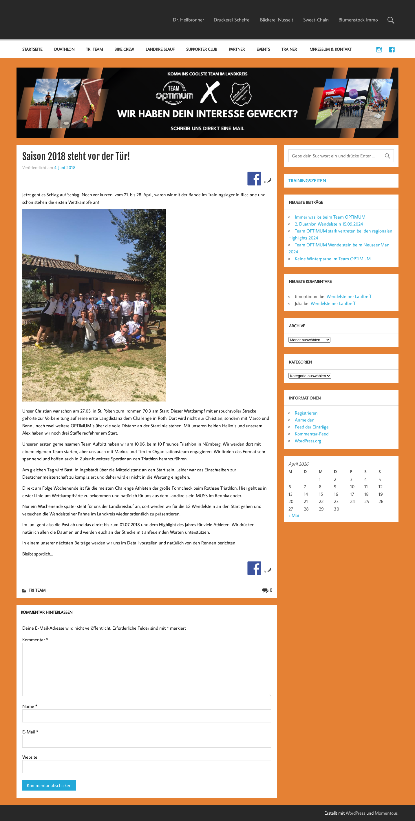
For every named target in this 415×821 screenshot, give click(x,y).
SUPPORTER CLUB (201, 49)
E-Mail (30, 731)
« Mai (293, 515)
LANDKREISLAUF (160, 49)
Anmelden (305, 420)
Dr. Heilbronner (188, 20)
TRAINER (289, 49)
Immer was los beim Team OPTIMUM (330, 217)
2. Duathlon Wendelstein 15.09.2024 (329, 224)
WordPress (355, 813)
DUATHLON (64, 49)
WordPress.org (308, 441)
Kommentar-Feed (311, 434)
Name (29, 706)
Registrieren (306, 413)
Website (29, 757)
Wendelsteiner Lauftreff (349, 296)
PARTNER (237, 49)
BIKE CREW (124, 49)
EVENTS (263, 49)
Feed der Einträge (312, 427)
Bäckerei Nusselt (276, 20)
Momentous (386, 813)
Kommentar (35, 639)
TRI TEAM (94, 49)
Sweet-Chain (316, 20)
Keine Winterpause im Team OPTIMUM (333, 258)
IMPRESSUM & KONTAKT (330, 49)
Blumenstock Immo (358, 20)
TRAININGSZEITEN (307, 181)
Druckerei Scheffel (232, 20)
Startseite (32, 49)
